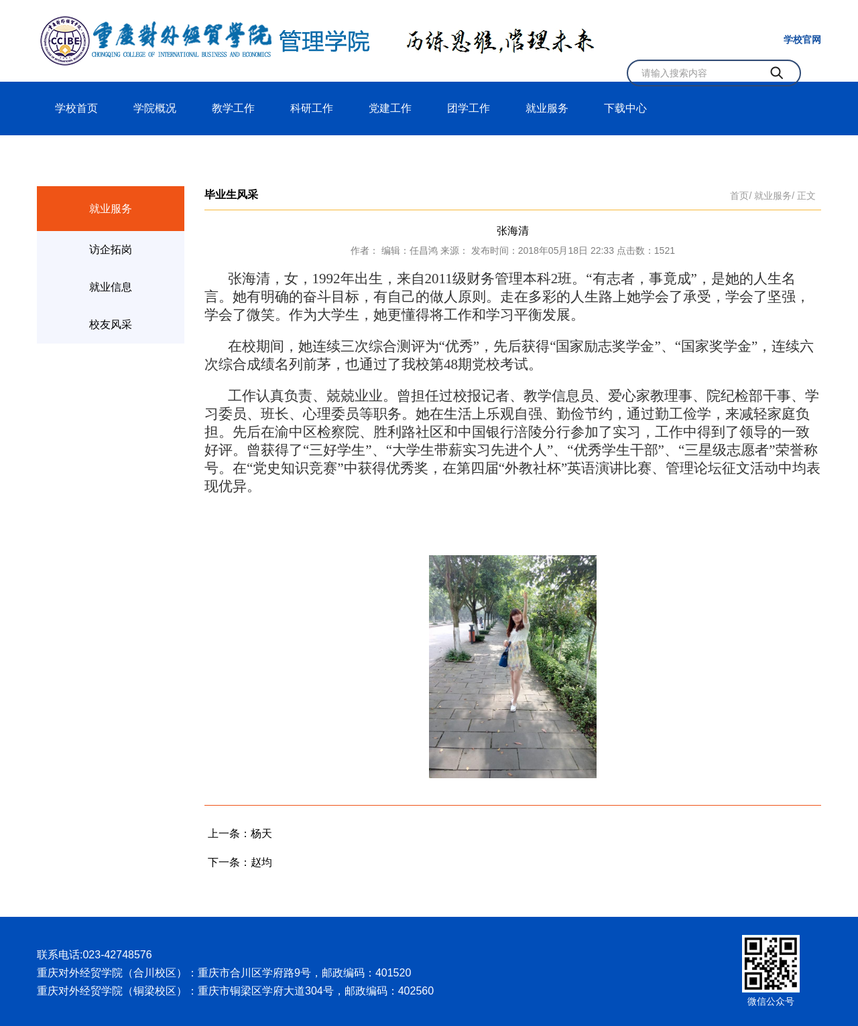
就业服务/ (774, 195)
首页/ (740, 195)
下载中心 (625, 108)
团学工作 (468, 108)
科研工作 (311, 108)
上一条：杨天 (240, 833)
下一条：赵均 (240, 862)
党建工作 (390, 108)
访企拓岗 (110, 249)
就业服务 (547, 108)
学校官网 (802, 39)
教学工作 (233, 108)
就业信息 (110, 287)
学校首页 (76, 108)
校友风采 (110, 324)
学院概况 (154, 108)
